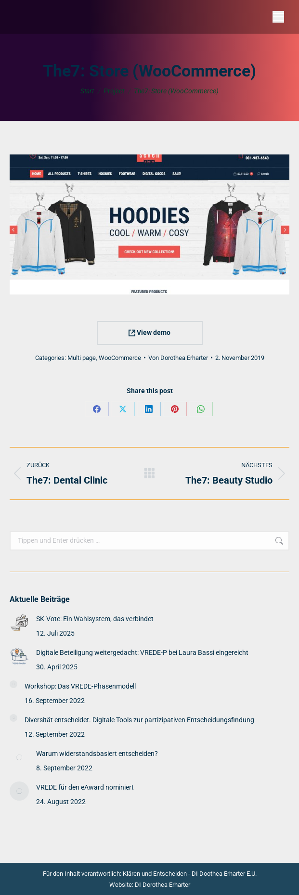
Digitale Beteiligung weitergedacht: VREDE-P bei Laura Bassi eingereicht (142, 652)
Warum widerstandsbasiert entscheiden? (97, 753)
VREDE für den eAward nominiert (85, 787)
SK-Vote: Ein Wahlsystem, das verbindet (95, 619)
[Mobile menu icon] (278, 17)
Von (178, 357)
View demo (149, 332)
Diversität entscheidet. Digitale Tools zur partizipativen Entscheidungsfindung (139, 720)
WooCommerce (120, 357)
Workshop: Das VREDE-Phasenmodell (80, 686)
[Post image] (19, 622)
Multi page (81, 357)
